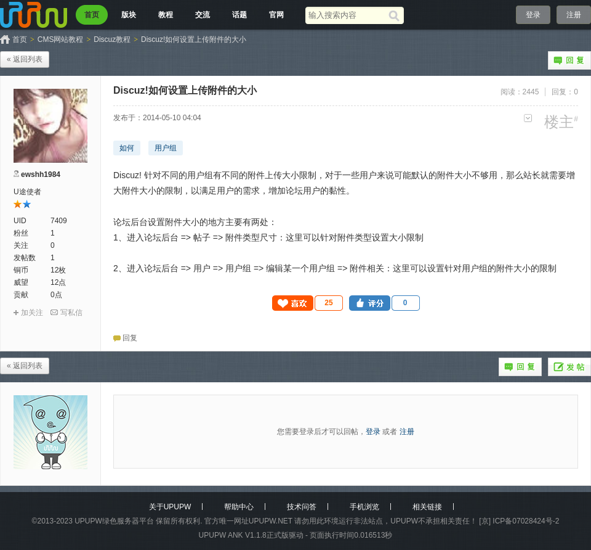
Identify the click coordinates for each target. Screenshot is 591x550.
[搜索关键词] (346, 15)
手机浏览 (364, 507)
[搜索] (396, 15)
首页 (91, 14)
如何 (126, 148)
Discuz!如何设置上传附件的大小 (193, 39)
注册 (573, 14)
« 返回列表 (24, 59)
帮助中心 (239, 507)
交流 (202, 14)
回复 (569, 60)
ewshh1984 (40, 174)
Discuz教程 (112, 39)
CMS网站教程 (61, 39)
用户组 (166, 148)
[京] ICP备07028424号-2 (519, 521)
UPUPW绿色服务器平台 (114, 521)
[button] (308, 303)
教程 (165, 14)
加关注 (32, 312)
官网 (276, 14)
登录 (533, 14)
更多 (528, 118)
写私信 (71, 312)
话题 (239, 14)
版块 (128, 14)
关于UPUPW (170, 507)
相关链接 (427, 507)
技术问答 (301, 507)
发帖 (569, 367)
